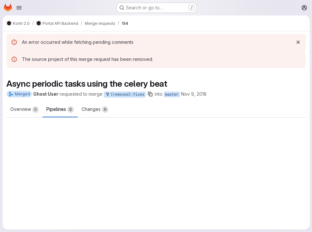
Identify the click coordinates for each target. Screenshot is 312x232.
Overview (24, 109)
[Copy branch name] (150, 94)
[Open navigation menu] (19, 8)
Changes (95, 109)
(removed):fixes (124, 94)
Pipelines (60, 109)
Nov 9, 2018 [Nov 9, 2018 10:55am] (194, 94)
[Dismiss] (298, 42)
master (172, 94)
